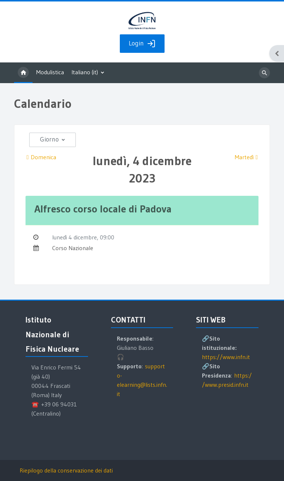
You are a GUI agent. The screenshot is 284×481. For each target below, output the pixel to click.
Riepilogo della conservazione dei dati (66, 470)
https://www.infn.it (226, 357)
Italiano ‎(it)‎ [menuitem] (84, 72)
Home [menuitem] (23, 72)
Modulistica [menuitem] (50, 72)
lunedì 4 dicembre (74, 237)
